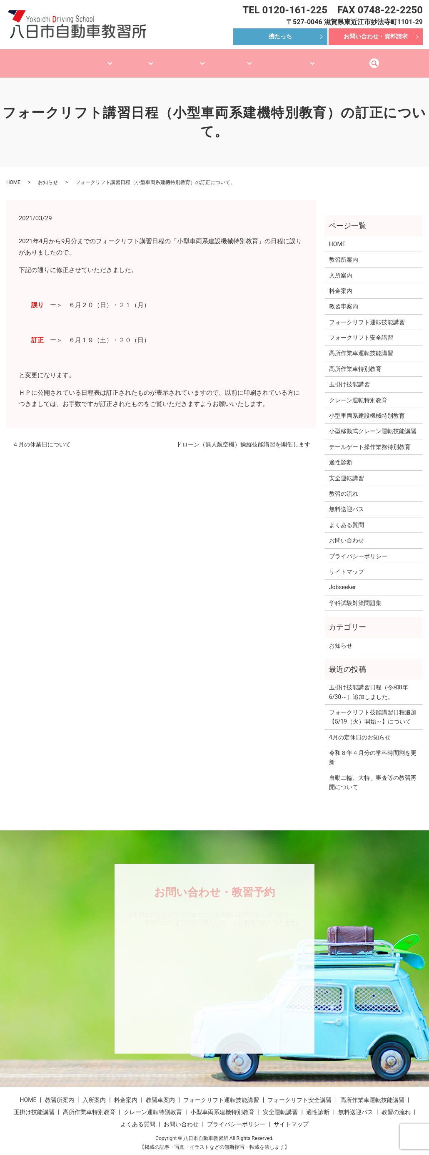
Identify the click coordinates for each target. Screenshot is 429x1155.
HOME (35, 58)
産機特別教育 (238, 58)
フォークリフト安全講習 (361, 329)
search (406, 59)
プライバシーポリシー (358, 548)
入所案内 (340, 267)
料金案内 (340, 283)
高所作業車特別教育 (355, 361)
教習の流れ (343, 485)
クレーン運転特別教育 (358, 392)
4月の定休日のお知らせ (360, 729)
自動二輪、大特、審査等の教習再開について (373, 774)
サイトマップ (346, 563)
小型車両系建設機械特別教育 (367, 407)
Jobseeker (342, 579)
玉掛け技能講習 (349, 376)
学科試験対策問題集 (355, 595)
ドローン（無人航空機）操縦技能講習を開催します (243, 436)
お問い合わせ (346, 532)
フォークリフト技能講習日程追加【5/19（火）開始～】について (373, 709)
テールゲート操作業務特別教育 (370, 439)
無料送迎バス (366, 58)
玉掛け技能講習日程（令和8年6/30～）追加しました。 (368, 684)
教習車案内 (125, 58)
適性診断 (340, 454)
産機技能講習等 (180, 58)
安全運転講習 (346, 470)
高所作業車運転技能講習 (361, 345)
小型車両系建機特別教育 (222, 1104)
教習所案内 (75, 58)
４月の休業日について (41, 436)
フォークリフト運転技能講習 (367, 314)
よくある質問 (346, 517)
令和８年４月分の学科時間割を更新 (373, 749)
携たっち (280, 36)
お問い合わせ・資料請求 (376, 36)
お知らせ (48, 174)
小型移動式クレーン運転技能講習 (373, 423)
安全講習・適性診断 (303, 58)
